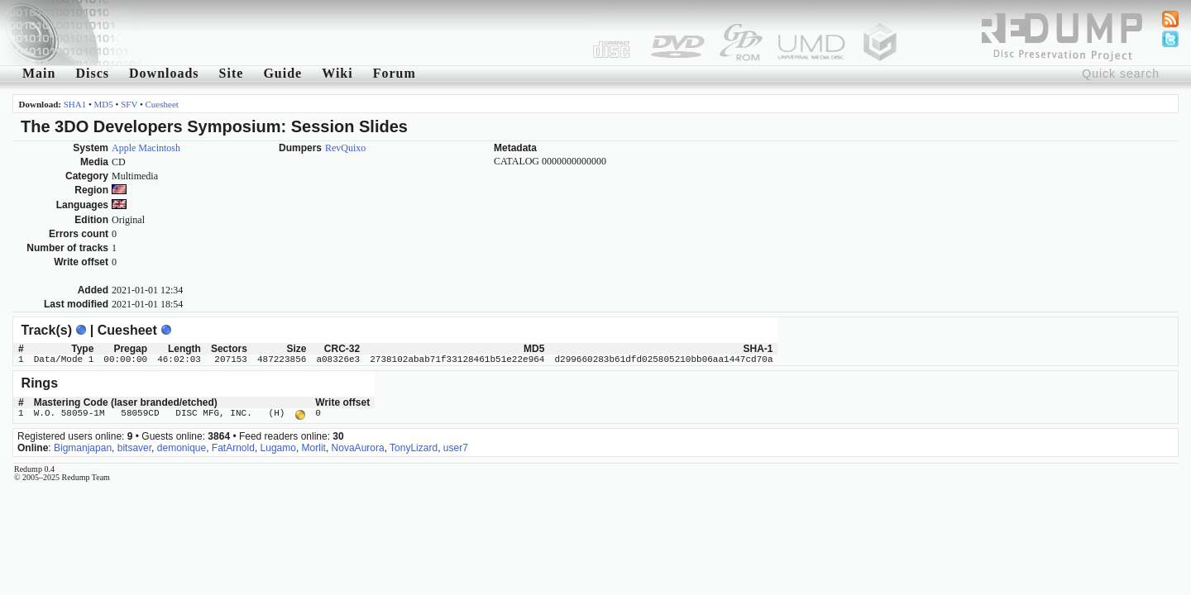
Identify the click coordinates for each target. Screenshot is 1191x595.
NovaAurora (358, 446)
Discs (92, 73)
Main (38, 73)
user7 (455, 446)
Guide (282, 73)
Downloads (164, 73)
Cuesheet (162, 104)
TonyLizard (414, 446)
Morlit (314, 446)
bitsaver (134, 446)
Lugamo (278, 446)
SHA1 (75, 104)
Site (231, 73)
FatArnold (233, 446)
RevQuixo (345, 148)
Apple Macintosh (146, 148)
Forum (394, 73)
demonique (181, 446)
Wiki (337, 73)
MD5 (103, 104)
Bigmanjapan (83, 446)
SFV (129, 104)
